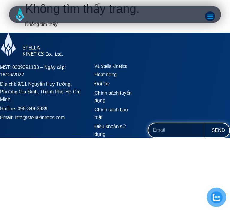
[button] (210, 16)
